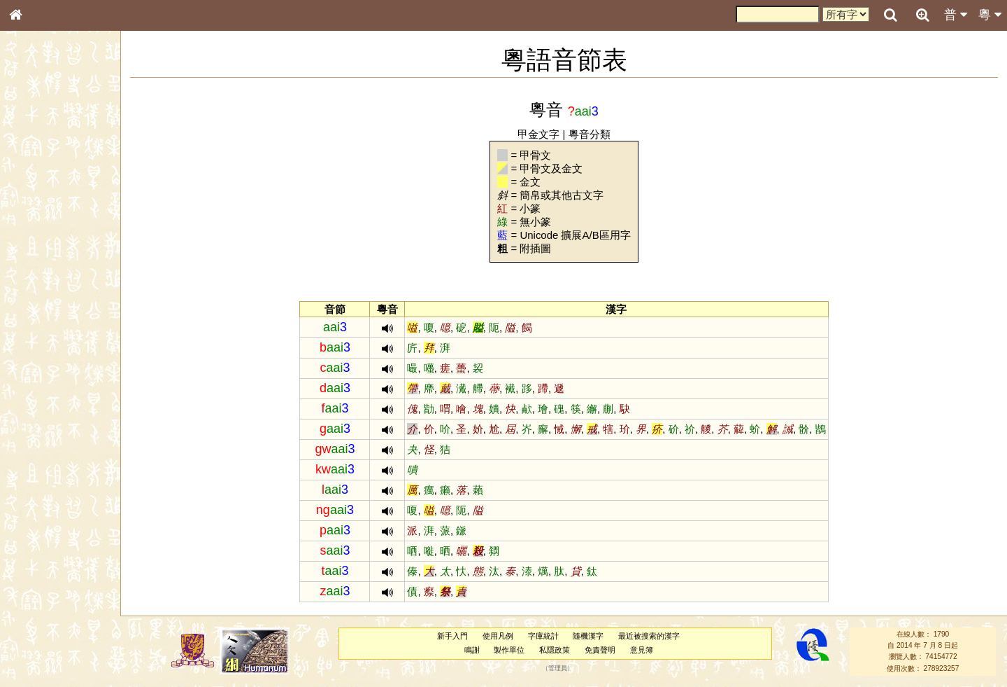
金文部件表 (38, 228)
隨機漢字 (588, 636)
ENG (61, 154)
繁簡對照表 (38, 480)
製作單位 (509, 650)
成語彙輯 (34, 466)
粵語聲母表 (38, 292)
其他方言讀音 (42, 402)
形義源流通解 (42, 242)
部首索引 (34, 188)
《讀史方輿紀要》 (51, 453)
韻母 (47, 375)
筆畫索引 (34, 201)
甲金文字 (538, 134)
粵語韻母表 (38, 306)
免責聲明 (600, 650)
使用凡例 (498, 636)
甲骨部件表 (38, 214)
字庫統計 (543, 636)
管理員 (557, 668)
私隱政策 (554, 650)
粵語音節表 (38, 279)
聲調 (66, 375)
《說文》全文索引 (51, 440)
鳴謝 (472, 650)
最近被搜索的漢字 (649, 636)
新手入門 (452, 636)
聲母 (28, 375)
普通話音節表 (42, 389)
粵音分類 (589, 134)
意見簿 (641, 650)
